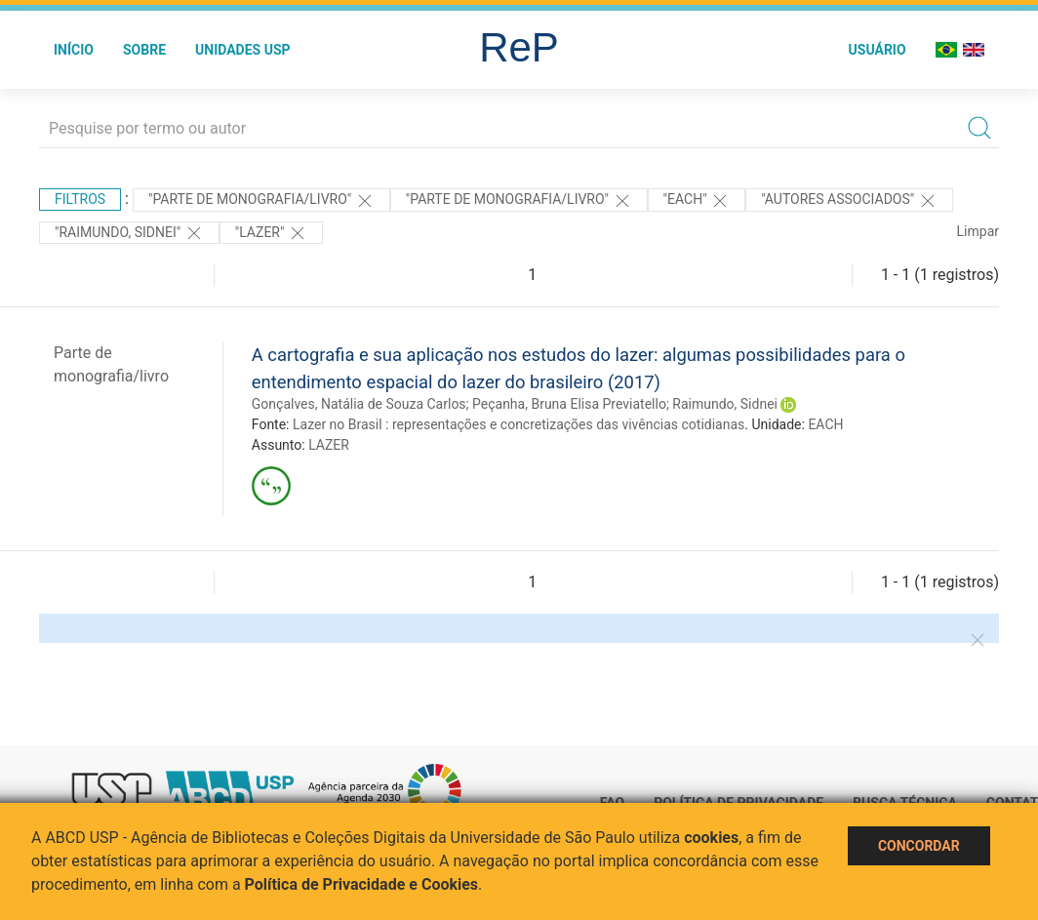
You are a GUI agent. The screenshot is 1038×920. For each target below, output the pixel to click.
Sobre (144, 50)
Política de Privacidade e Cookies (362, 884)
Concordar (919, 846)
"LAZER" (271, 233)
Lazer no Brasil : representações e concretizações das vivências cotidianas (518, 424)
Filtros (80, 199)
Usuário (877, 50)
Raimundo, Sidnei (725, 404)
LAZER (328, 445)
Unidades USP (243, 50)
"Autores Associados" (849, 201)
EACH (825, 424)
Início (74, 50)
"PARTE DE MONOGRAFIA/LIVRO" (261, 201)
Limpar (978, 231)
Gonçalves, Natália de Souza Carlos (359, 404)
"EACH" (697, 201)
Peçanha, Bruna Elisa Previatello (569, 404)
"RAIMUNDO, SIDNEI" (129, 233)
